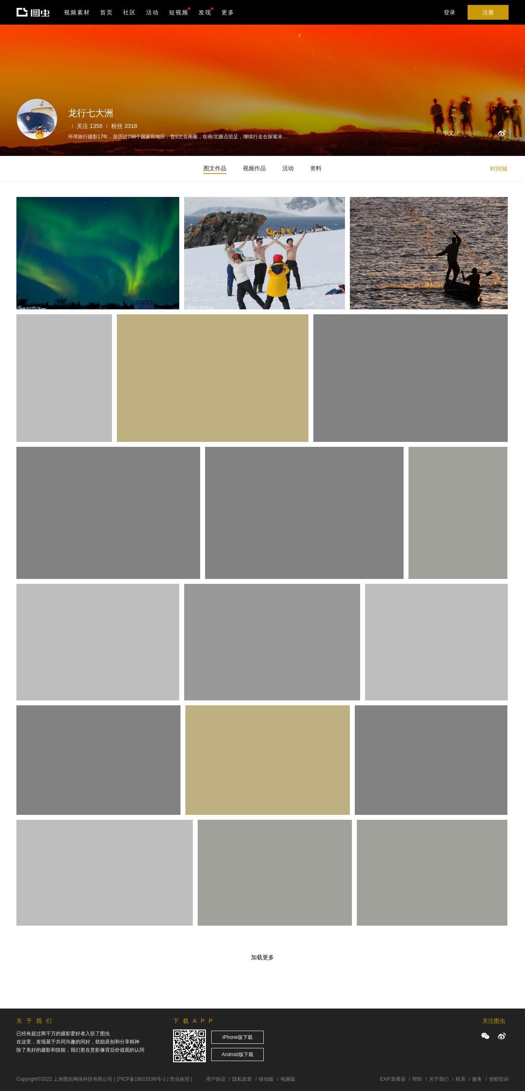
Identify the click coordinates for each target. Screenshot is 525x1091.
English (471, 133)
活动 (152, 12)
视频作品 (254, 168)
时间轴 (498, 168)
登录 (449, 12)
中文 (448, 133)
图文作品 (214, 168)
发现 (206, 11)
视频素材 (77, 12)
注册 (488, 12)
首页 (106, 12)
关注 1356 (90, 126)
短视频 (179, 12)
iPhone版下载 (237, 1037)
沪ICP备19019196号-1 (141, 1079)
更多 (228, 12)
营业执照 (179, 1079)
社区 (129, 12)
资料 (316, 168)
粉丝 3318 (124, 126)
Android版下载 (237, 1054)
